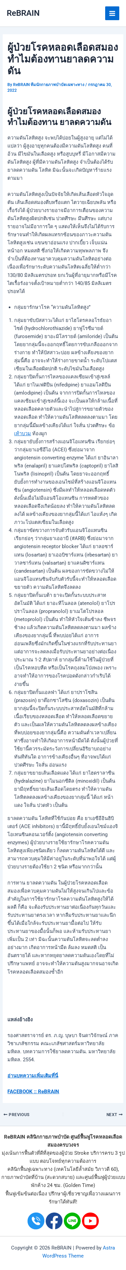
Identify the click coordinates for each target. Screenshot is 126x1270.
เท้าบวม (22, 434)
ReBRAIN (23, 13)
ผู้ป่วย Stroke (75, 1153)
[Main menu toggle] (112, 13)
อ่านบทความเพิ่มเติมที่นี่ (32, 1076)
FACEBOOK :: (22, 1092)
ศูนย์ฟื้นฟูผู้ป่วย (100, 1177)
